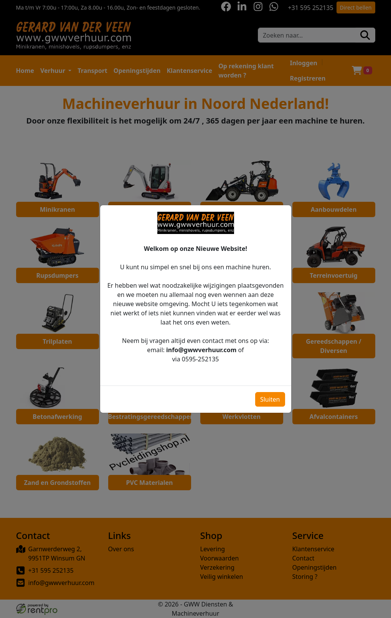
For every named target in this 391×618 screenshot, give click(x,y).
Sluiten (270, 391)
